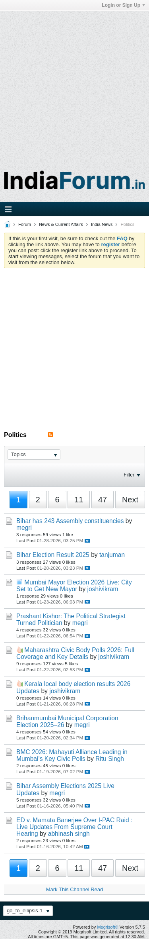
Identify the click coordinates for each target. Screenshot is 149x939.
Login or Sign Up (123, 5)
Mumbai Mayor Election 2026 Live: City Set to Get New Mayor (74, 585)
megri (24, 527)
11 (78, 499)
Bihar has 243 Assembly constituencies (70, 521)
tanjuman (112, 554)
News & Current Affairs (61, 224)
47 (102, 499)
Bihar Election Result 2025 (52, 554)
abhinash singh (69, 833)
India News (101, 224)
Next (130, 499)
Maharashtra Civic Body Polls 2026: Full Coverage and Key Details (75, 653)
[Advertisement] (74, 86)
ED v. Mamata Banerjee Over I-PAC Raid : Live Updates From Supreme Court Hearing (74, 827)
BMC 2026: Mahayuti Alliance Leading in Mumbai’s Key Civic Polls (72, 755)
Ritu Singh (109, 758)
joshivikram (102, 589)
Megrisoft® (107, 927)
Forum (24, 224)
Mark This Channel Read (74, 889)
